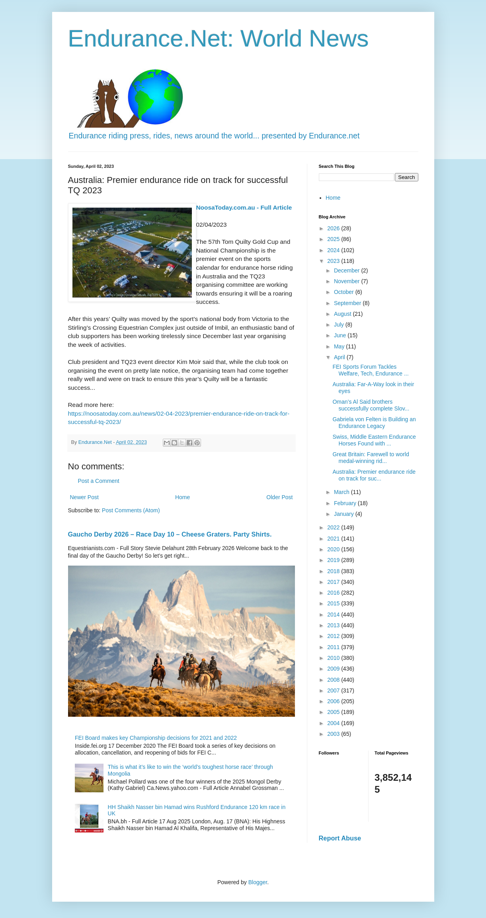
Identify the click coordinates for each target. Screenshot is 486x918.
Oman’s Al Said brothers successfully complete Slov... (370, 405)
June (340, 335)
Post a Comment (98, 481)
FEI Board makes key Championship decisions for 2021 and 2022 (156, 738)
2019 (334, 560)
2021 (334, 538)
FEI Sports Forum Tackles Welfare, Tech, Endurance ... (370, 370)
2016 (334, 592)
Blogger (257, 882)
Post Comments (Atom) (131, 510)
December (347, 270)
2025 (334, 239)
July (339, 324)
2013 (334, 625)
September (348, 303)
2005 (334, 712)
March (342, 492)
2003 (334, 734)
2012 (334, 636)
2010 (334, 658)
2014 (334, 614)
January (344, 514)
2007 (334, 690)
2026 (334, 228)
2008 (334, 680)
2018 (334, 571)
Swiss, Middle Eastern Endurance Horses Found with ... (374, 440)
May (340, 346)
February (346, 503)
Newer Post (84, 497)
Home (182, 497)
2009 (334, 668)
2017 (334, 582)
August (343, 314)
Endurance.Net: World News (218, 38)
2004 (334, 723)
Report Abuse (340, 838)
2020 (334, 549)
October (344, 292)
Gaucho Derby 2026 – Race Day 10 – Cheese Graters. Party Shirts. (170, 534)
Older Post (279, 497)
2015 (334, 603)
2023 (334, 261)
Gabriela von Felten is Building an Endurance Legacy (374, 422)
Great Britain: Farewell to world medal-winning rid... (370, 457)
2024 (334, 250)
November (347, 281)
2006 (334, 701)
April (340, 357)
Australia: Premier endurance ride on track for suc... (374, 475)
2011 (334, 647)
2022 (334, 527)
